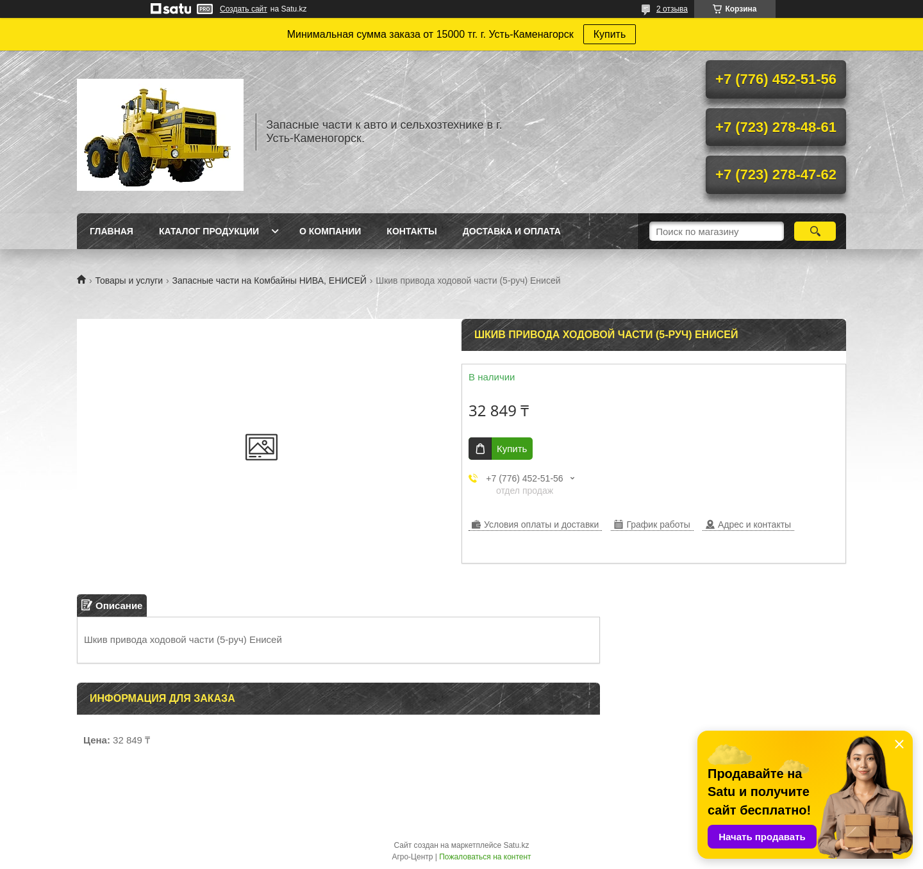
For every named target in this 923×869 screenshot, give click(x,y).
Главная (111, 231)
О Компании (330, 231)
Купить (610, 34)
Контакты (412, 231)
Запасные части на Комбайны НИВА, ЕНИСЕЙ (269, 280)
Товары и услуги (129, 280)
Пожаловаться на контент (485, 856)
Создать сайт (243, 8)
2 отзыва (672, 8)
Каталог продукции (209, 231)
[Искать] (815, 231)
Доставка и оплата (512, 231)
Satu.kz (516, 845)
